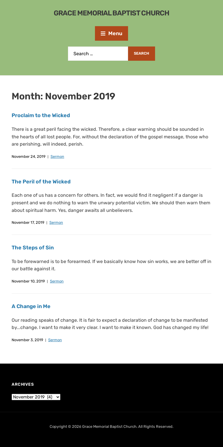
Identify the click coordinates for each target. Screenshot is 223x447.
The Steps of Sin (33, 247)
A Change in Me (31, 306)
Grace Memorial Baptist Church (111, 13)
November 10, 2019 (28, 281)
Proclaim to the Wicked (41, 115)
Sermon (57, 156)
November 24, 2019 (29, 156)
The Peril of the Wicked (41, 181)
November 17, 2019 (28, 222)
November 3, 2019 (27, 340)
